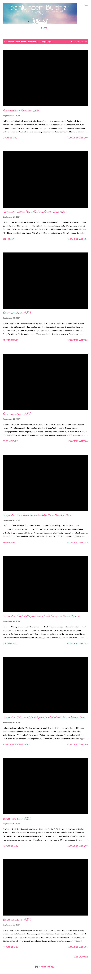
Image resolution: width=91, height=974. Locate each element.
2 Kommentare (10, 138)
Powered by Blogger (45, 967)
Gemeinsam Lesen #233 (17, 313)
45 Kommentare (10, 846)
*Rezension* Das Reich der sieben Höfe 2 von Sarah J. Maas (37, 515)
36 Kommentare (10, 340)
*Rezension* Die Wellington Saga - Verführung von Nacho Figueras (41, 616)
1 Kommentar (9, 239)
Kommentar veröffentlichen (16, 745)
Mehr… (44, 28)
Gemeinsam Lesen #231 (17, 818)
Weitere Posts (81, 957)
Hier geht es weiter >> (77, 138)
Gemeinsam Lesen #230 (17, 919)
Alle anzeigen (79, 41)
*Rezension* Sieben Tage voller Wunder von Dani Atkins (35, 211)
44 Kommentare (10, 947)
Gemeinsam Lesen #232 (17, 414)
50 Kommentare (10, 441)
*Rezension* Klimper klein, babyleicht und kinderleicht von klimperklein (44, 717)
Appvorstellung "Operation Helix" (21, 110)
